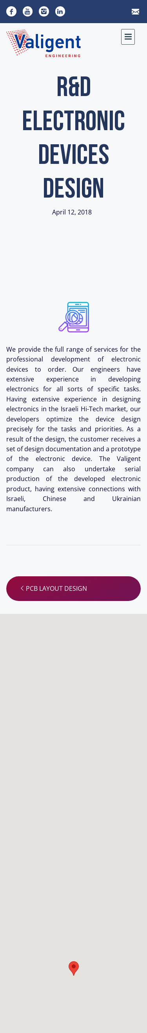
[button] (74, 968)
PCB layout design (53, 588)
